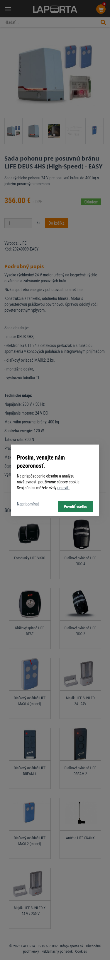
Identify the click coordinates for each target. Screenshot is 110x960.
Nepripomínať (28, 504)
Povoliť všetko (75, 506)
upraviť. (63, 487)
